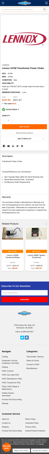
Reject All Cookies (21, 450)
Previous (43, 223)
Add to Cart (12, 251)
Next (45, 223)
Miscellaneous (31, 368)
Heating (5, 367)
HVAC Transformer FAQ (11, 383)
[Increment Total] (8, 120)
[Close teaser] (12, 442)
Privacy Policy (30, 427)
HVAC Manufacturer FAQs (12, 379)
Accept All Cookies (40, 450)
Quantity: (6, 115)
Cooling (5, 357)
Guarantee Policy (32, 423)
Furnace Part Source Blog (12, 399)
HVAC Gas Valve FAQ (10, 375)
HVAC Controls (7, 371)
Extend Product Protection (35, 431)
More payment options (24, 133)
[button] (6, 447)
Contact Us (6, 423)
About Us (5, 419)
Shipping (5, 427)
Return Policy (30, 419)
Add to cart (24, 127)
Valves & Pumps (32, 360)
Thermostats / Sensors (35, 357)
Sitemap (5, 403)
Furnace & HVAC (33, 364)
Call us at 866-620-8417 (24, 332)
